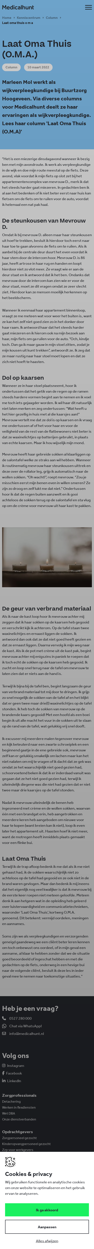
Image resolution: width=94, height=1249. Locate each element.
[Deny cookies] (47, 1241)
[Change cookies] (47, 1227)
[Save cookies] (47, 1209)
